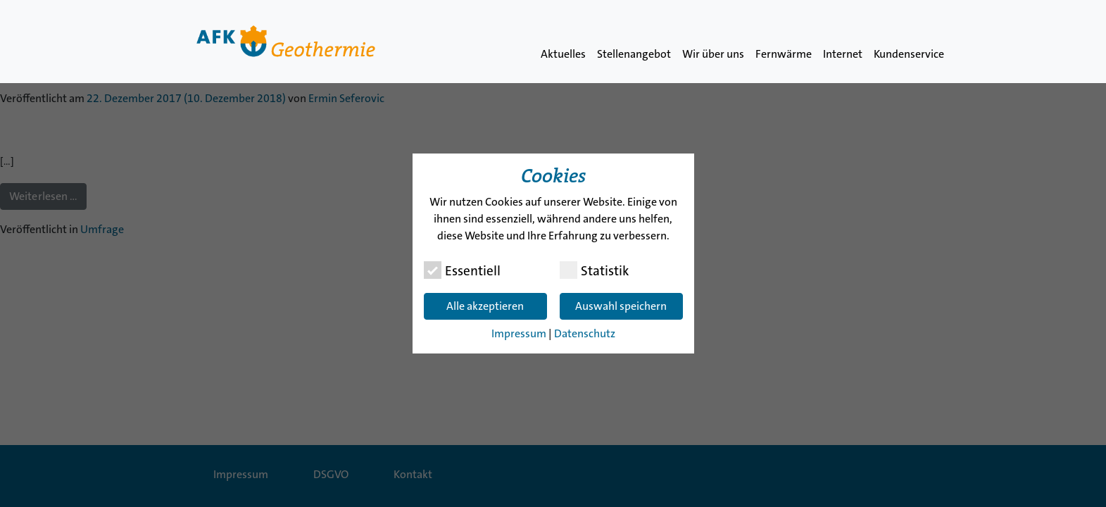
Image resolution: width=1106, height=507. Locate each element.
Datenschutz (584, 333)
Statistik (594, 270)
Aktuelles (563, 53)
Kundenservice (909, 53)
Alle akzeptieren (485, 306)
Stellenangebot (634, 53)
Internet (842, 53)
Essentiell (462, 270)
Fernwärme (783, 53)
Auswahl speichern (621, 306)
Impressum (518, 333)
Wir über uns (713, 53)
